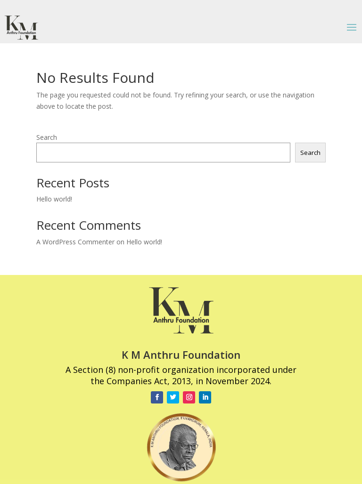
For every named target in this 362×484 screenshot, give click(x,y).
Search (46, 137)
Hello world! (54, 198)
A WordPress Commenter (75, 241)
